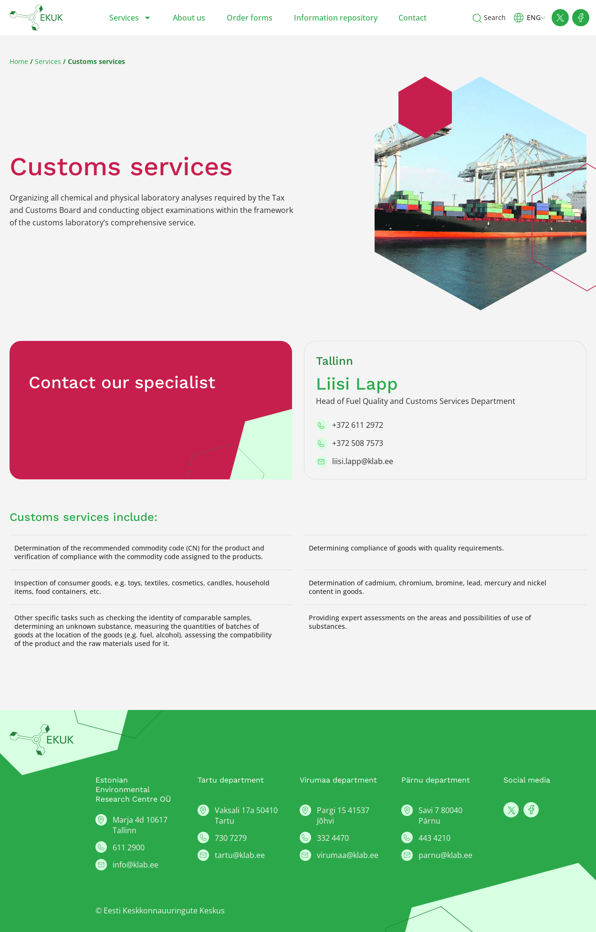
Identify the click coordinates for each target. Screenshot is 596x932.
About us (189, 17)
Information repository (335, 17)
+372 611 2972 (357, 425)
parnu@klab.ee (445, 855)
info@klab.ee (135, 864)
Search (495, 17)
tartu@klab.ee (240, 855)
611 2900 (129, 847)
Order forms (249, 17)
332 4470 (333, 838)
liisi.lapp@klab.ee (362, 461)
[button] (533, 17)
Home (19, 61)
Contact (412, 17)
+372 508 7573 (357, 443)
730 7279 (231, 838)
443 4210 (434, 838)
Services (130, 17)
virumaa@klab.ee (347, 855)
